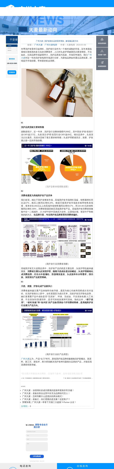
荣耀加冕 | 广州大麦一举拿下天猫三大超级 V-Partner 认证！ (49, 402)
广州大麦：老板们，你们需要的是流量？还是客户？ (46, 399)
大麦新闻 (9, 45)
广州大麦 (38, 45)
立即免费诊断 (37, 456)
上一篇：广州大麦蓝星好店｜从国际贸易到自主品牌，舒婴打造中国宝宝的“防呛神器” (36, 378)
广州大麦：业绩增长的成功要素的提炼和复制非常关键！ (48, 390)
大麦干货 (9, 47)
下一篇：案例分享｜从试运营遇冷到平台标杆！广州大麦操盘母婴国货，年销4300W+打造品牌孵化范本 (78, 378)
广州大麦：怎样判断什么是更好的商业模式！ (43, 396)
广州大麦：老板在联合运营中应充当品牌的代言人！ (46, 393)
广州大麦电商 (51, 45)
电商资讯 (9, 50)
